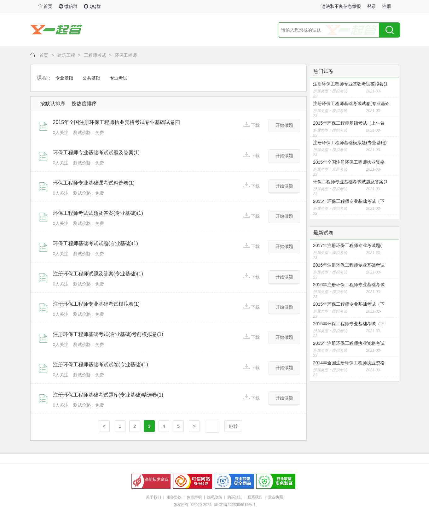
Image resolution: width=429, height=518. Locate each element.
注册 (386, 6)
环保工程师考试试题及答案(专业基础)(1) (98, 213)
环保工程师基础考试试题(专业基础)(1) (95, 243)
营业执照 (275, 497)
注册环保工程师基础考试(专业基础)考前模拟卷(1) (108, 334)
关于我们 (153, 497)
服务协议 (174, 497)
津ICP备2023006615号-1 (235, 505)
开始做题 (284, 125)
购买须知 (234, 497)
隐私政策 (214, 497)
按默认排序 (52, 103)
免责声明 (194, 497)
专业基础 (64, 77)
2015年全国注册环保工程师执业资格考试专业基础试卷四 (116, 122)
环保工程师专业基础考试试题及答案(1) (96, 152)
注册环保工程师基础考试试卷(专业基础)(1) (100, 364)
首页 (45, 6)
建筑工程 (66, 55)
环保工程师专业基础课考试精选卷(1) (94, 182)
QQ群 (92, 6)
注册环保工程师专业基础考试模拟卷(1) (96, 304)
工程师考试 (95, 55)
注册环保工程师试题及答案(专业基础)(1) (98, 273)
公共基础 (91, 77)
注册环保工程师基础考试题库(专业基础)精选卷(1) (108, 394)
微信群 (68, 6)
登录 (371, 6)
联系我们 (255, 497)
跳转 (233, 426)
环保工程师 (126, 55)
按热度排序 (84, 103)
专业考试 (118, 77)
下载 (251, 125)
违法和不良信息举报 (341, 6)
